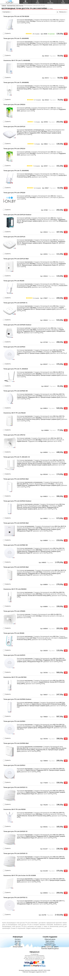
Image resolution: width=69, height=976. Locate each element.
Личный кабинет (18, 947)
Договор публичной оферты (49, 947)
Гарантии (18, 943)
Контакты (18, 939)
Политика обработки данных (50, 948)
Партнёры (18, 945)
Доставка (18, 941)
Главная (4, 5)
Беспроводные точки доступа (15, 5)
